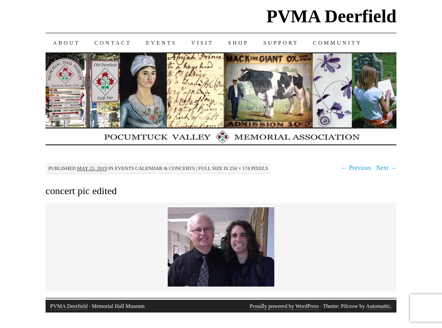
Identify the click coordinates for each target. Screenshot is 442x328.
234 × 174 (240, 168)
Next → (386, 167)
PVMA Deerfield (331, 16)
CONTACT (112, 43)
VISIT (202, 43)
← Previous (356, 167)
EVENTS (161, 43)
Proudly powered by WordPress (284, 306)
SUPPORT (280, 43)
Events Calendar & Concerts (155, 168)
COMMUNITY (337, 43)
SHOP (238, 43)
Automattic (378, 306)
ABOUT (66, 43)
